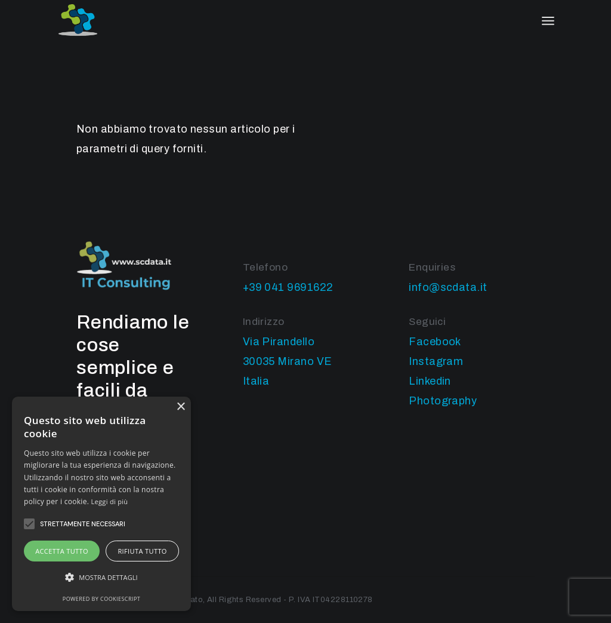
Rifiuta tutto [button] (142, 551)
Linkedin (430, 381)
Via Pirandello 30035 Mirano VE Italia (287, 361)
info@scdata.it (448, 287)
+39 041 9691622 (288, 287)
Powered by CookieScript (101, 599)
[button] (101, 577)
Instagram (436, 361)
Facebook (435, 342)
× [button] (180, 407)
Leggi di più (109, 501)
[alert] (101, 504)
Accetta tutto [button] (61, 551)
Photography (443, 401)
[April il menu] (548, 21)
